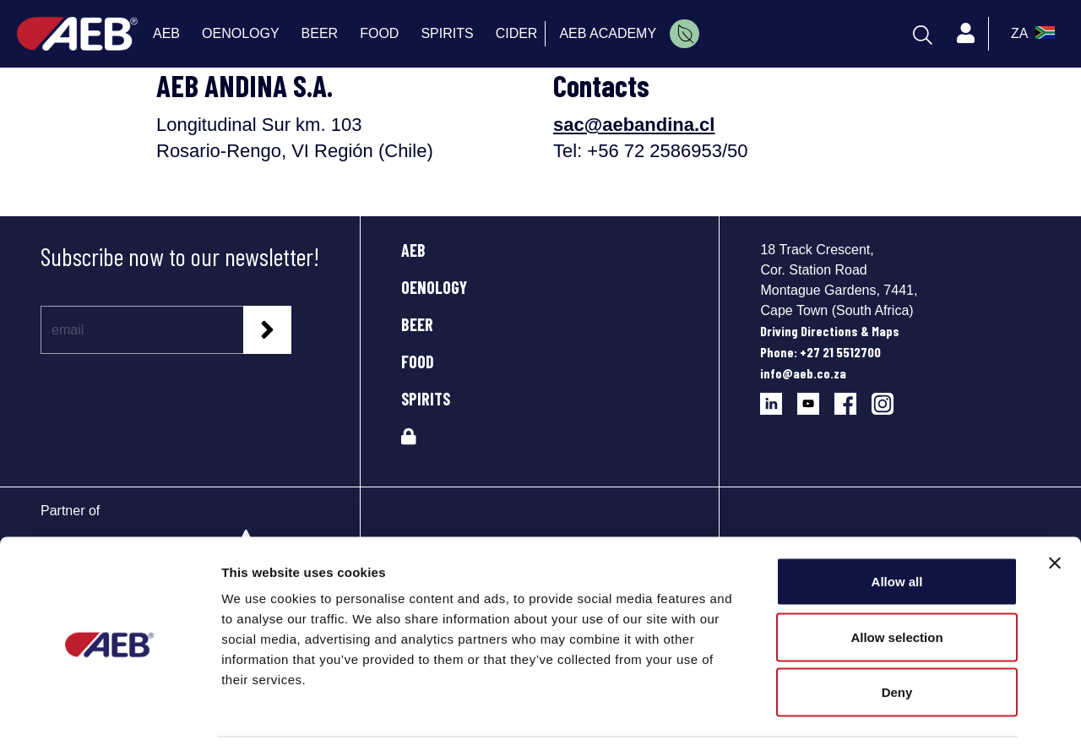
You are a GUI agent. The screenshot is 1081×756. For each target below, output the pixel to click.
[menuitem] (684, 33)
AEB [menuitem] (166, 33)
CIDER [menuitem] (517, 33)
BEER (417, 324)
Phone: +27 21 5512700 (820, 352)
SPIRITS (425, 399)
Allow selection (896, 590)
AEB (413, 250)
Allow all (897, 534)
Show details (886, 722)
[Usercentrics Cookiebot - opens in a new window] (109, 723)
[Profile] (966, 34)
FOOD (417, 361)
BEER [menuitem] (320, 33)
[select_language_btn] (1031, 33)
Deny (897, 645)
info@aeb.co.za (803, 373)
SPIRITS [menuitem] (447, 33)
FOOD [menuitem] (379, 33)
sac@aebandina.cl (633, 124)
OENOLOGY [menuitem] (241, 33)
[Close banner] (1055, 516)
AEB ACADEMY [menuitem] (607, 33)
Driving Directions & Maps (829, 331)
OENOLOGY (434, 287)
